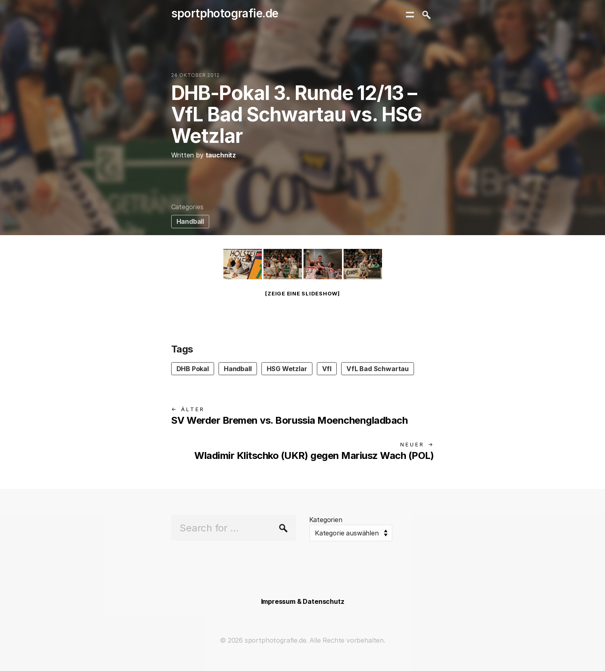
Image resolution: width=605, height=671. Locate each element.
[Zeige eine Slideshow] (302, 293)
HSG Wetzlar (287, 369)
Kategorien (325, 520)
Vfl (326, 369)
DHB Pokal (192, 369)
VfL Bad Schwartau (377, 369)
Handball (190, 221)
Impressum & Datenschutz (302, 601)
